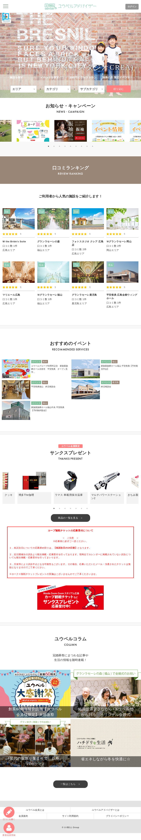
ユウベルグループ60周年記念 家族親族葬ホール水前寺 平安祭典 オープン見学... (49, 369)
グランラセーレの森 (48, 241)
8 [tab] (87, 146)
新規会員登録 (9, 829)
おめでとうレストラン (83, 77)
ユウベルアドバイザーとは (106, 817)
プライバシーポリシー (117, 823)
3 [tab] (59, 146)
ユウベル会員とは (35, 817)
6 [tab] (76, 146)
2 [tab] (54, 146)
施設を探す (16, 77)
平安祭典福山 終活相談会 (43, 386)
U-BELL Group (71, 834)
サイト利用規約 (70, 823)
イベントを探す (49, 77)
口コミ (9, 813)
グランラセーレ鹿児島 (84, 295)
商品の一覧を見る (68, 518)
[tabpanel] (70, 131)
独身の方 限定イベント (116, 77)
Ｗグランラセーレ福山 (49, 295)
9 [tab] (92, 146)
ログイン (131, 6)
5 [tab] (70, 146)
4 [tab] (65, 146)
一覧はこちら (68, 791)
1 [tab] (48, 146)
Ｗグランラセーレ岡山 (119, 241)
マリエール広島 (11, 295)
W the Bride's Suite (14, 241)
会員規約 (23, 823)
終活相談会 (106, 386)
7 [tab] (81, 146)
